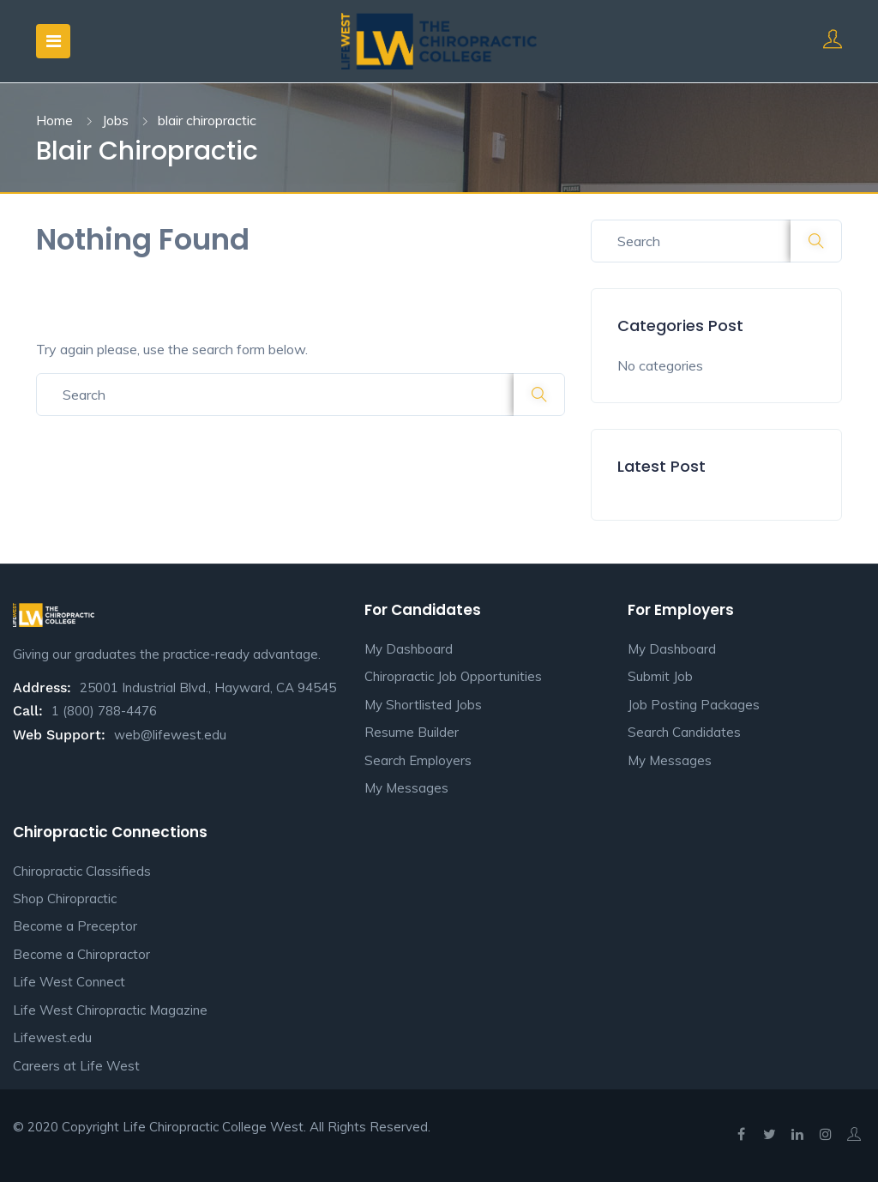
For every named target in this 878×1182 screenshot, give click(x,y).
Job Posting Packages (694, 705)
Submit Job (660, 676)
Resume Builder (411, 732)
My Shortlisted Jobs (423, 705)
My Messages (406, 788)
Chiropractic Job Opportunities (453, 676)
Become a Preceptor (75, 926)
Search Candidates (684, 732)
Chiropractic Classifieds (82, 871)
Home (54, 120)
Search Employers (418, 760)
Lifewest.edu (52, 1037)
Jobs (115, 120)
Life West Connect (69, 982)
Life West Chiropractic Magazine (110, 1010)
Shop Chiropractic (65, 898)
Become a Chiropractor (81, 954)
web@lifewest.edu (170, 735)
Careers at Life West (76, 1066)
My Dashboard (408, 649)
